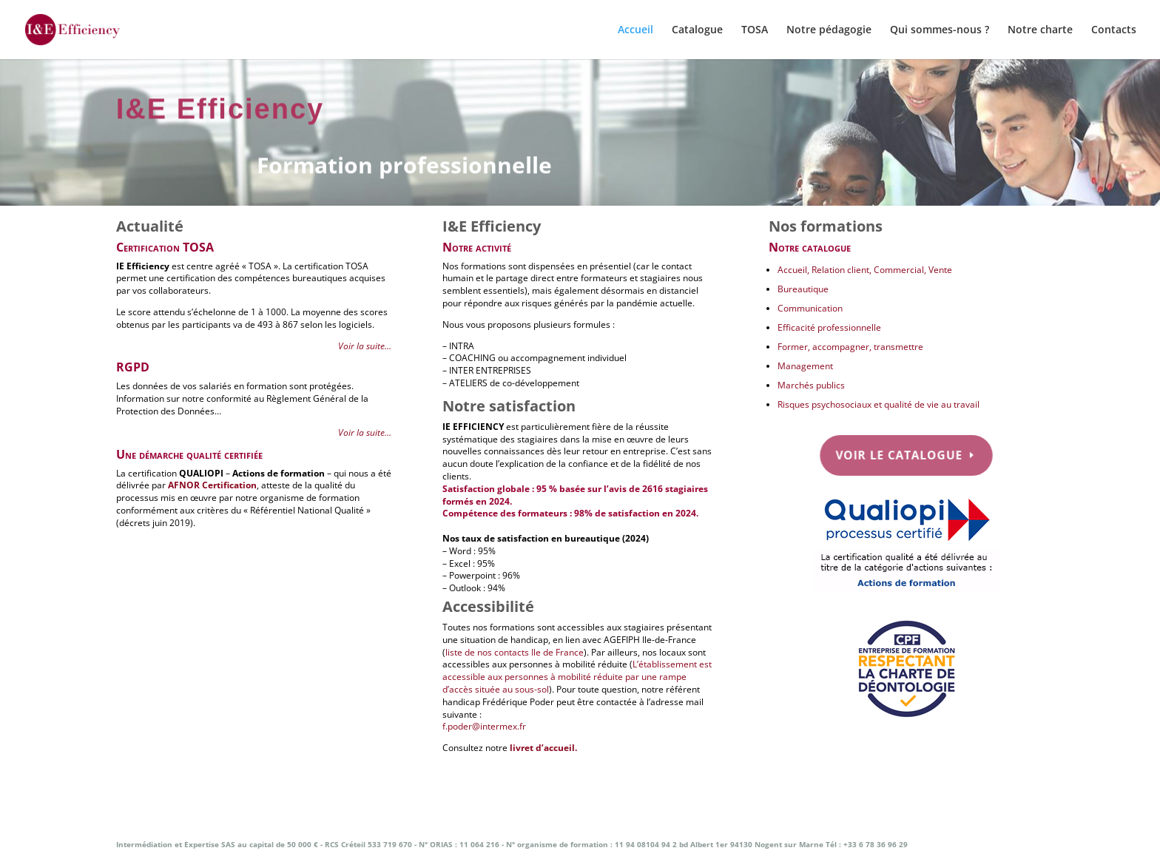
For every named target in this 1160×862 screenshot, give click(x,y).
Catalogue (697, 30)
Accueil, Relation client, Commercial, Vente (865, 269)
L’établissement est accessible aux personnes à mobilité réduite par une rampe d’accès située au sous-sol (577, 677)
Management (805, 366)
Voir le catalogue (899, 454)
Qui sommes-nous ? (939, 30)
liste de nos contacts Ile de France (514, 652)
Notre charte (1040, 30)
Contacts (1113, 30)
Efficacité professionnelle (829, 327)
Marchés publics (811, 385)
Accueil (635, 30)
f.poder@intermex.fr (484, 726)
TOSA (754, 30)
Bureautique (803, 289)
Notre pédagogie (828, 30)
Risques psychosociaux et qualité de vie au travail (878, 404)
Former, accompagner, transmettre (850, 346)
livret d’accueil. (543, 747)
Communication (810, 308)
